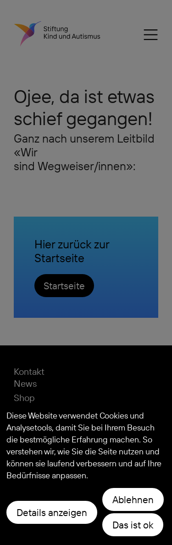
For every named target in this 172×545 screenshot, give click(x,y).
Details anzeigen (52, 512)
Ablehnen (133, 499)
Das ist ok (132, 525)
